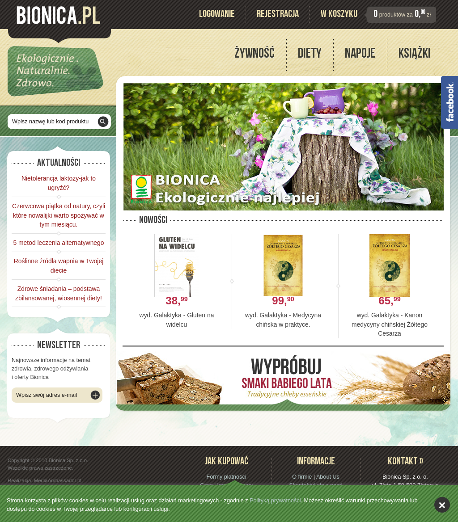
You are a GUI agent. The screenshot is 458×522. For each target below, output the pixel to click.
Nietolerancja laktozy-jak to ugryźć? (58, 183)
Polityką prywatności (275, 500)
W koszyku (339, 15)
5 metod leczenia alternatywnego (58, 242)
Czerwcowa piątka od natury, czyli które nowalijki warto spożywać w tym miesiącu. (58, 215)
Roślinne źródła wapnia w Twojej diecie (59, 265)
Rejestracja (278, 15)
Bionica (58, 15)
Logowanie (217, 15)
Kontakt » (405, 462)
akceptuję (442, 505)
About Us (327, 477)
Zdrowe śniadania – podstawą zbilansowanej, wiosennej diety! (58, 293)
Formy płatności (226, 477)
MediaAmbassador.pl (57, 480)
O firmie (302, 477)
